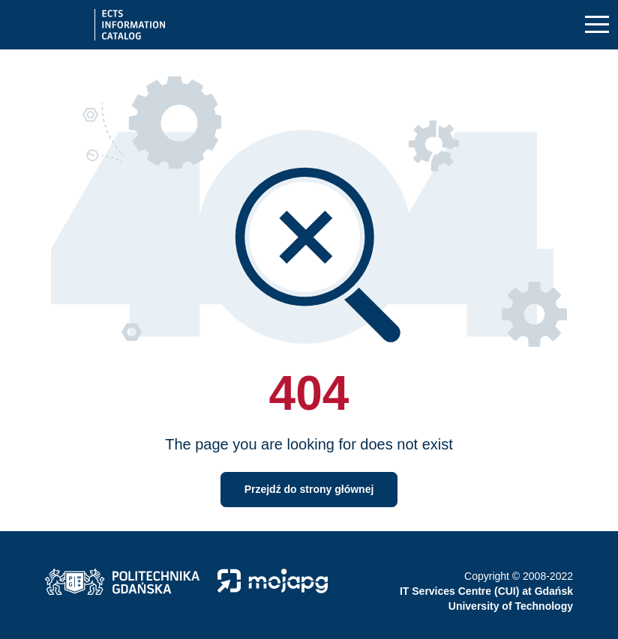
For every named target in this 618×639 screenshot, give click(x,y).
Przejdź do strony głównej (309, 489)
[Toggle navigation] (597, 25)
